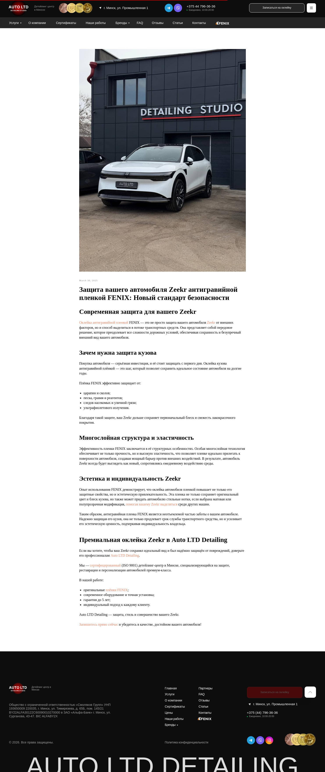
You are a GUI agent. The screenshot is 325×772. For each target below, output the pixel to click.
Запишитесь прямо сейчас (98, 624)
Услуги (14, 23)
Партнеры (205, 688)
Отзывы (158, 23)
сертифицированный (106, 565)
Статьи (178, 23)
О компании (37, 23)
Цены (169, 712)
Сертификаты (66, 23)
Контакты (199, 23)
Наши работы (96, 23)
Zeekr (211, 322)
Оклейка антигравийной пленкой (103, 322)
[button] (277, 7)
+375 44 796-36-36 (201, 6)
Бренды (121, 23)
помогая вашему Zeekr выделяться (151, 504)
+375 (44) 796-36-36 (262, 712)
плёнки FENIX (117, 590)
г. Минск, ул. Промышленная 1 (126, 8)
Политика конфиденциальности (186, 742)
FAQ (140, 23)
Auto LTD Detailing (125, 555)
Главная (171, 688)
